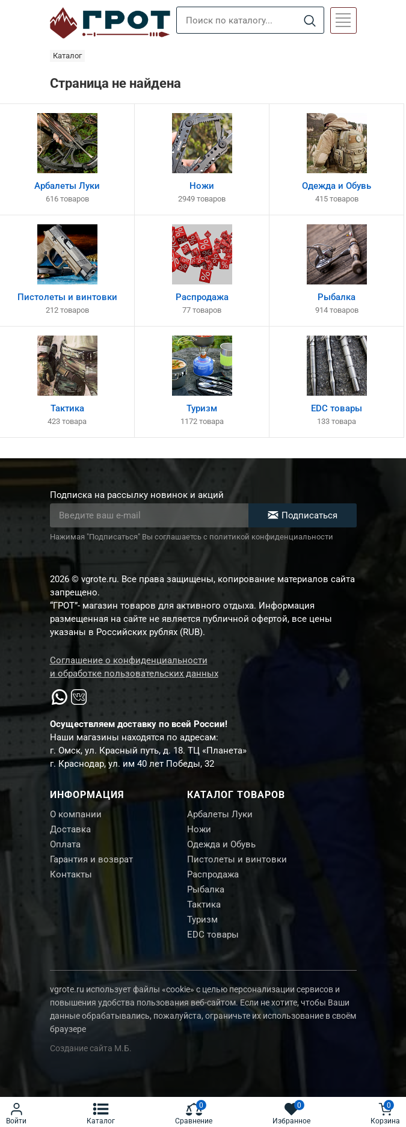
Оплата (65, 844)
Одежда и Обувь (221, 844)
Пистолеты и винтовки (237, 859)
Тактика (204, 904)
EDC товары (213, 934)
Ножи (199, 829)
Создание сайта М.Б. (91, 1048)
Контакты (71, 874)
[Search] (310, 20)
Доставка (70, 829)
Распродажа (213, 874)
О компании (76, 814)
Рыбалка (205, 889)
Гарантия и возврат (91, 859)
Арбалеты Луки (220, 814)
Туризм (202, 919)
